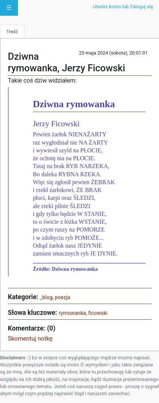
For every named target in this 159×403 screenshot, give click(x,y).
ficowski (97, 313)
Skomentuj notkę (30, 338)
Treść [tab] (12, 31)
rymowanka (72, 313)
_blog (46, 297)
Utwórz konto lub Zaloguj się (123, 6)
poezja (62, 297)
